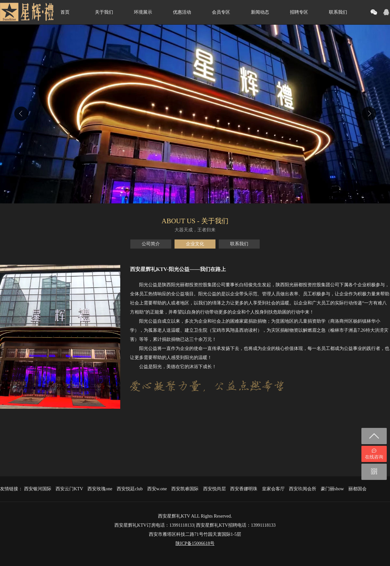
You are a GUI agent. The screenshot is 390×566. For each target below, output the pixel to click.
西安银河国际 (37, 488)
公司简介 (151, 243)
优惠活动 (182, 12)
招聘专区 (299, 12)
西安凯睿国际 (185, 488)
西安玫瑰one (99, 488)
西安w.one (157, 488)
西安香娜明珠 (243, 488)
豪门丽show (332, 488)
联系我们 (338, 12)
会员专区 (221, 12)
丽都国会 (357, 488)
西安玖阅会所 (302, 488)
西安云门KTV (69, 488)
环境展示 (143, 12)
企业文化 (195, 243)
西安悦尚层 (214, 488)
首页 (65, 12)
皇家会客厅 (273, 488)
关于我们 (104, 12)
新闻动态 (260, 12)
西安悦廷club (130, 488)
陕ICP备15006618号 (195, 543)
